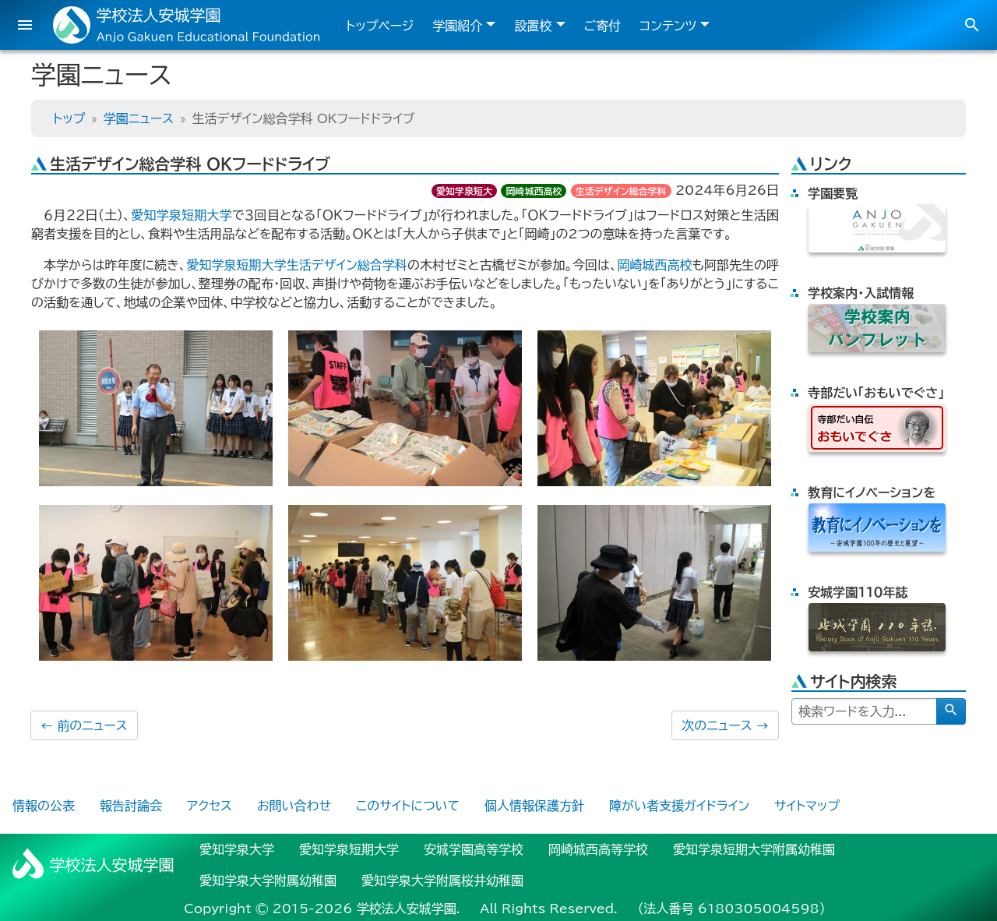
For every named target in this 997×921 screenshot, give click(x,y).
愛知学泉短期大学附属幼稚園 (754, 849)
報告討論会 (131, 805)
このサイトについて (408, 805)
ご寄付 (603, 25)
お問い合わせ (294, 805)
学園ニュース (139, 118)
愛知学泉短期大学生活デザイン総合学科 (296, 265)
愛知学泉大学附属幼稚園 (267, 880)
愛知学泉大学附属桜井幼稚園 (442, 880)
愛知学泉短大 (464, 191)
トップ (69, 118)
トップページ (380, 25)
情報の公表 (43, 805)
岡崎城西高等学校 (598, 849)
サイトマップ (807, 805)
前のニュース (84, 725)
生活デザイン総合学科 (621, 191)
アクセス (209, 805)
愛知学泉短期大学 (181, 215)
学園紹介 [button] (457, 25)
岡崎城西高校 (534, 191)
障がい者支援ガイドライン (679, 805)
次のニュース (725, 725)
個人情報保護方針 (534, 805)
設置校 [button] (532, 25)
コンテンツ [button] (667, 25)
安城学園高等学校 (473, 849)
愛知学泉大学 (236, 849)
